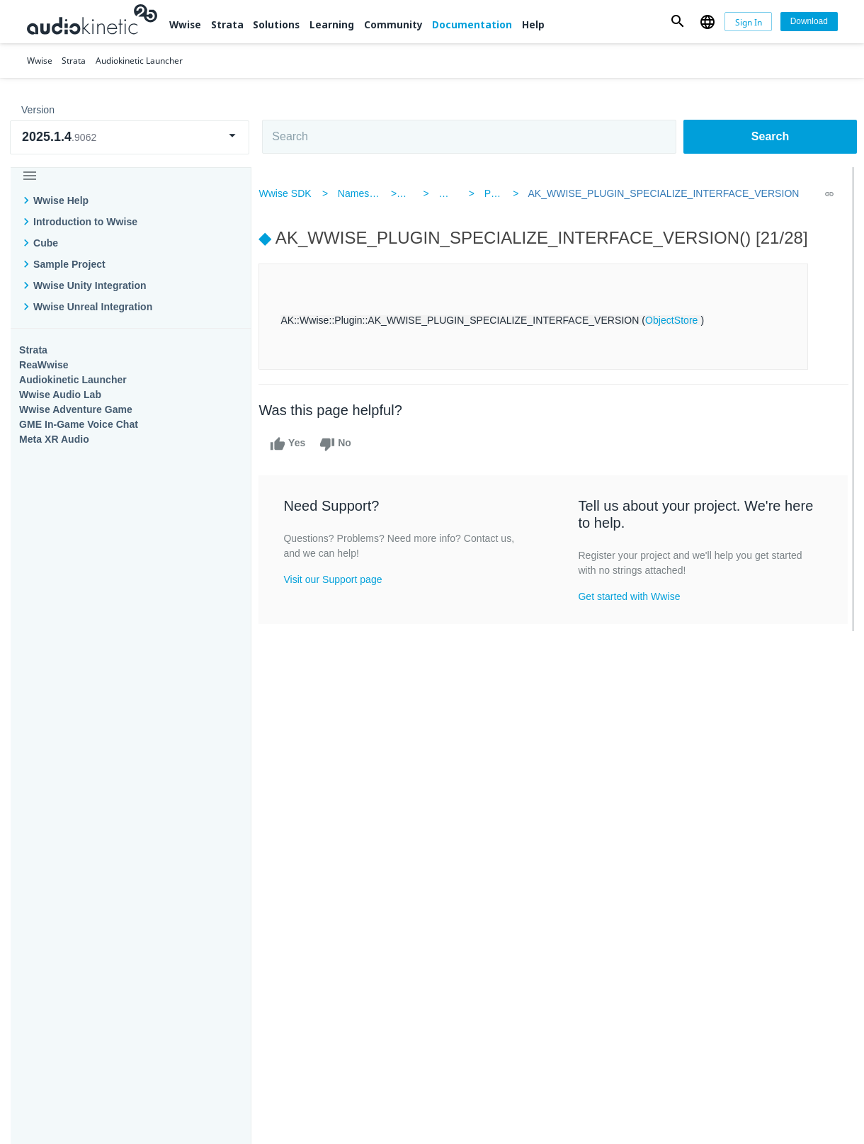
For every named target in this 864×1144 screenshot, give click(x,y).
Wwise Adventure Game (75, 409)
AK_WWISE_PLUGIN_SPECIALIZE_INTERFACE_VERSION (657, 193)
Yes (297, 444)
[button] (678, 22)
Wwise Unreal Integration (92, 306)
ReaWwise (44, 364)
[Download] (808, 21)
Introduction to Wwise (85, 221)
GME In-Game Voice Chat (78, 424)
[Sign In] (748, 21)
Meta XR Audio (54, 439)
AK (417, 193)
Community (393, 24)
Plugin (495, 193)
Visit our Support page (342, 579)
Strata (227, 24)
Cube (45, 243)
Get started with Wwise (631, 596)
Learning (331, 24)
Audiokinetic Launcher (73, 379)
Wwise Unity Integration (90, 285)
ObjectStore (681, 320)
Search (770, 136)
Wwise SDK (294, 193)
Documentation (472, 24)
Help (533, 24)
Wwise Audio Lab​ (60, 394)
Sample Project (69, 264)
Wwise (185, 24)
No (345, 444)
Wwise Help (61, 200)
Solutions (276, 24)
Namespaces (376, 193)
